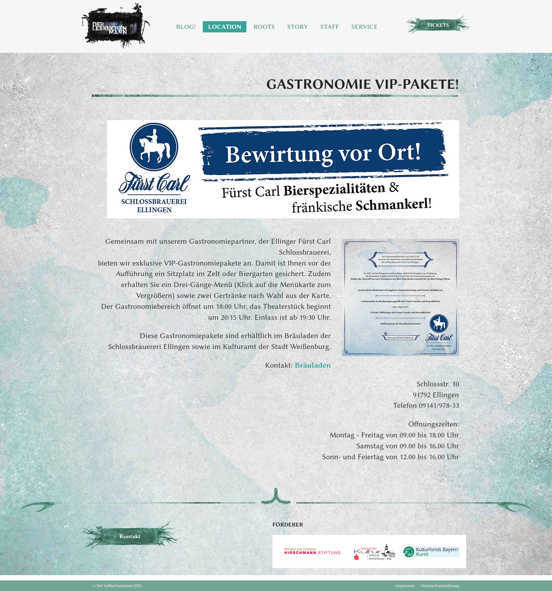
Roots (264, 26)
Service (364, 26)
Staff (329, 26)
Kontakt (130, 536)
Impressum (405, 585)
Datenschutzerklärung (440, 585)
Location (224, 26)
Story (297, 26)
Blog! (186, 26)
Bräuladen (313, 365)
